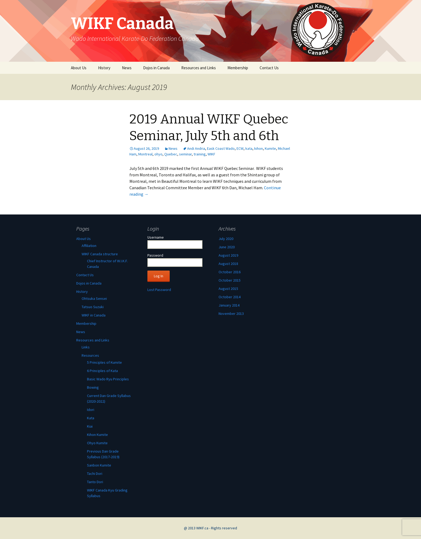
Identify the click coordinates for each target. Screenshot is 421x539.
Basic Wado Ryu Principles (108, 379)
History (104, 67)
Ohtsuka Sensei (94, 298)
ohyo (158, 154)
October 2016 (230, 272)
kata (248, 148)
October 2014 (230, 296)
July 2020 (226, 238)
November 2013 (231, 313)
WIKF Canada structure (100, 254)
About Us (78, 67)
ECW (240, 148)
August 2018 (228, 263)
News (127, 67)
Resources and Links (198, 67)
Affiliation (89, 245)
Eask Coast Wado (221, 148)
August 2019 (228, 255)
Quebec (170, 154)
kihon (258, 148)
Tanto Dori (95, 481)
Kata (90, 418)
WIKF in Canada (94, 315)
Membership (237, 67)
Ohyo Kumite (97, 442)
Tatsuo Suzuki (93, 306)
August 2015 (228, 288)
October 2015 (230, 280)
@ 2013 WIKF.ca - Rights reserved (210, 528)
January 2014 (229, 305)
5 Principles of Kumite (104, 362)
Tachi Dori (94, 473)
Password (155, 255)
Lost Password (159, 289)
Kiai (90, 426)
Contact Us (269, 67)
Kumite (270, 148)
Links (86, 347)
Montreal (145, 154)
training (200, 154)
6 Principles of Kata (102, 370)
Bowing (93, 387)
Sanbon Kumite (99, 465)
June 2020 (227, 247)
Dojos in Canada (156, 67)
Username (155, 237)
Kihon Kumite (97, 434)
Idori (90, 409)
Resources (90, 355)
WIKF (211, 154)
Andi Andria (196, 148)
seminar (185, 154)
